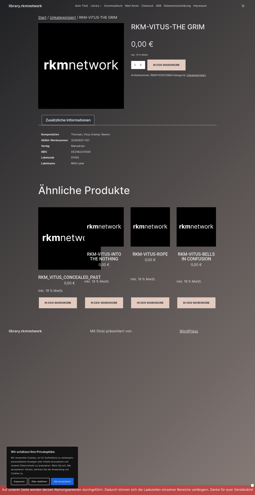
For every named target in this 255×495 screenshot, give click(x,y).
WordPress (189, 331)
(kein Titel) (81, 5)
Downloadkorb (113, 5)
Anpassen (19, 481)
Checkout (147, 5)
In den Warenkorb (166, 65)
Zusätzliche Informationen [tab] (68, 120)
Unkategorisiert (63, 17)
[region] (42, 467)
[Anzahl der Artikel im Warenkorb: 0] (243, 6)
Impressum (200, 5)
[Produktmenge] (138, 65)
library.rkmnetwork (25, 6)
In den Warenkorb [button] (58, 302)
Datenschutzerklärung (177, 5)
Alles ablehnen (39, 481)
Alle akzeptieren (62, 481)
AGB (158, 5)
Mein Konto (132, 5)
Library (95, 5)
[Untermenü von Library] (101, 6)
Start (42, 17)
